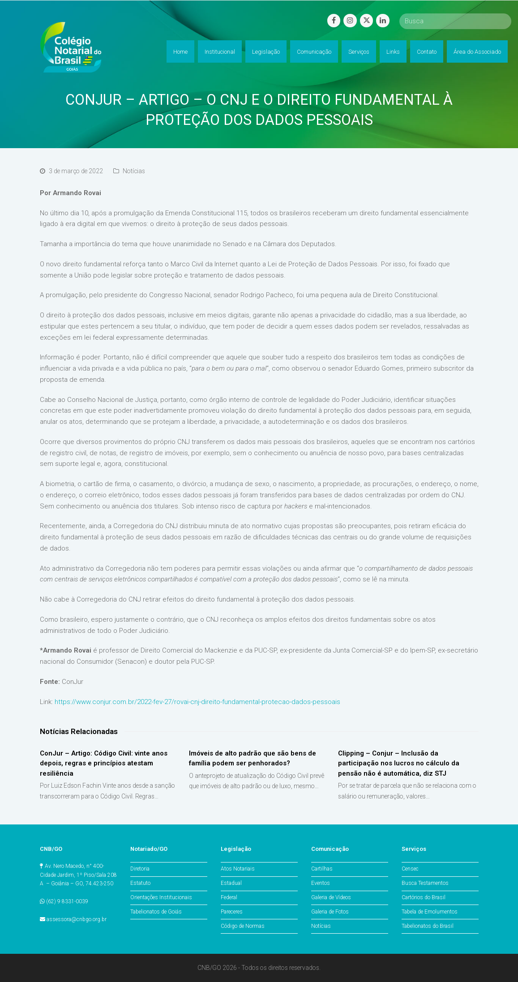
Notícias (134, 171)
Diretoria (140, 869)
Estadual (231, 883)
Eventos (320, 883)
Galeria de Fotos (330, 912)
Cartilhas (322, 869)
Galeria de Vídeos (331, 897)
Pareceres (232, 912)
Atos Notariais (238, 869)
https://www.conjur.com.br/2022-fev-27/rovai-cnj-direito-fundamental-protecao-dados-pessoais (197, 702)
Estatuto (140, 883)
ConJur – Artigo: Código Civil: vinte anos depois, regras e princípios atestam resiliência (103, 763)
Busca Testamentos (425, 883)
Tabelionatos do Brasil (428, 926)
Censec (410, 869)
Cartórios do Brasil (423, 897)
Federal (229, 897)
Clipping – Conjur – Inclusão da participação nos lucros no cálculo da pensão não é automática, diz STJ (398, 763)
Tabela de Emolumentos (430, 912)
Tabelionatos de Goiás (156, 912)
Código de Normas (243, 926)
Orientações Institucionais (161, 897)
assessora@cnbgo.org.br (77, 919)
